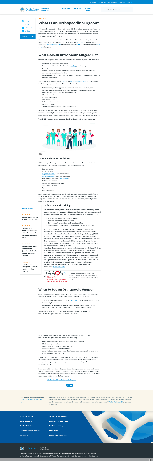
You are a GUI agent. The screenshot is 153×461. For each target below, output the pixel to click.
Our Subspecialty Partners (30, 430)
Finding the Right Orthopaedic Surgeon (61, 380)
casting (73, 66)
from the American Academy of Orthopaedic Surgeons (109, 2)
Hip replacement (48, 174)
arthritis (79, 44)
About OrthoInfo (26, 416)
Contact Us (24, 435)
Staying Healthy (88, 9)
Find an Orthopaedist (116, 402)
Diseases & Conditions (45, 9)
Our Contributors (27, 426)
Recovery (77, 8)
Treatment (66, 8)
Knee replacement (49, 176)
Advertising (53, 430)
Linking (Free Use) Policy (59, 421)
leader (63, 81)
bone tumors (63, 178)
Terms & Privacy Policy (58, 416)
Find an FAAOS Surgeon (58, 435)
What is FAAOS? (59, 267)
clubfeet (80, 42)
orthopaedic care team (78, 81)
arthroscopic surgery (53, 44)
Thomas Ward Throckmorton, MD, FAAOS (31, 401)
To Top (69, 385)
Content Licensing (56, 426)
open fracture (74, 300)
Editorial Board (26, 421)
